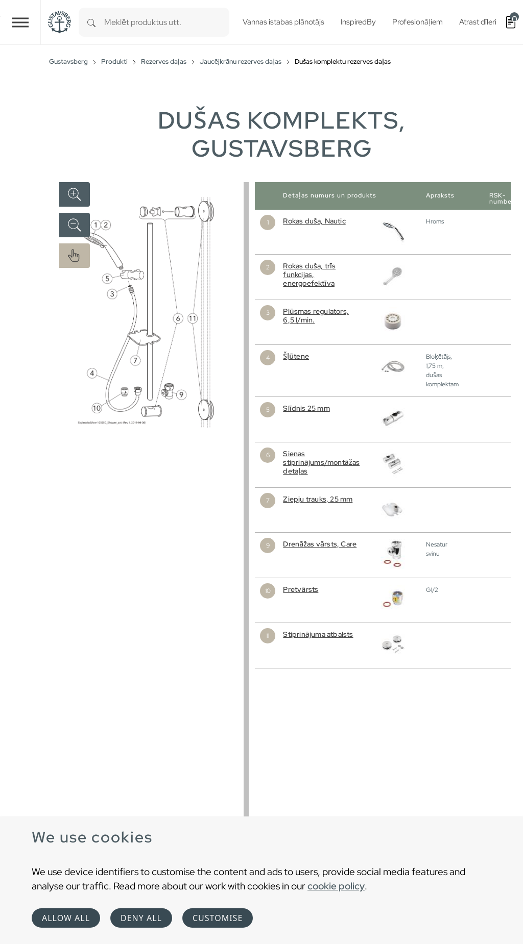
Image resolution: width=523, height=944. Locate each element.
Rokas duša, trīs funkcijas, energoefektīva (309, 274)
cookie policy (336, 885)
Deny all (141, 918)
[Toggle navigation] (20, 22)
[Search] (91, 22)
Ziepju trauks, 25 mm (317, 499)
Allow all (66, 918)
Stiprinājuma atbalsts (318, 634)
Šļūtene (296, 356)
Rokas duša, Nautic (314, 221)
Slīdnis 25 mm (306, 408)
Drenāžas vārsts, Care (319, 544)
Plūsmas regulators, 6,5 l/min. (316, 316)
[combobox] (166, 22)
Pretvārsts (300, 589)
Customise (218, 918)
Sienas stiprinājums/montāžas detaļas (321, 462)
